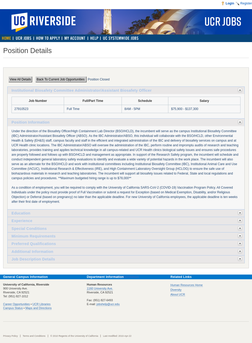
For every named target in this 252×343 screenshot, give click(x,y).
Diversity (175, 289)
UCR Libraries (41, 304)
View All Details (20, 79)
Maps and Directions (38, 308)
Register (246, 3)
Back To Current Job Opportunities (61, 79)
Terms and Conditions (34, 336)
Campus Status (13, 308)
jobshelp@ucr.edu (107, 304)
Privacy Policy (10, 336)
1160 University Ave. (100, 288)
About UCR (177, 294)
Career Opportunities (16, 304)
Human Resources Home (186, 285)
